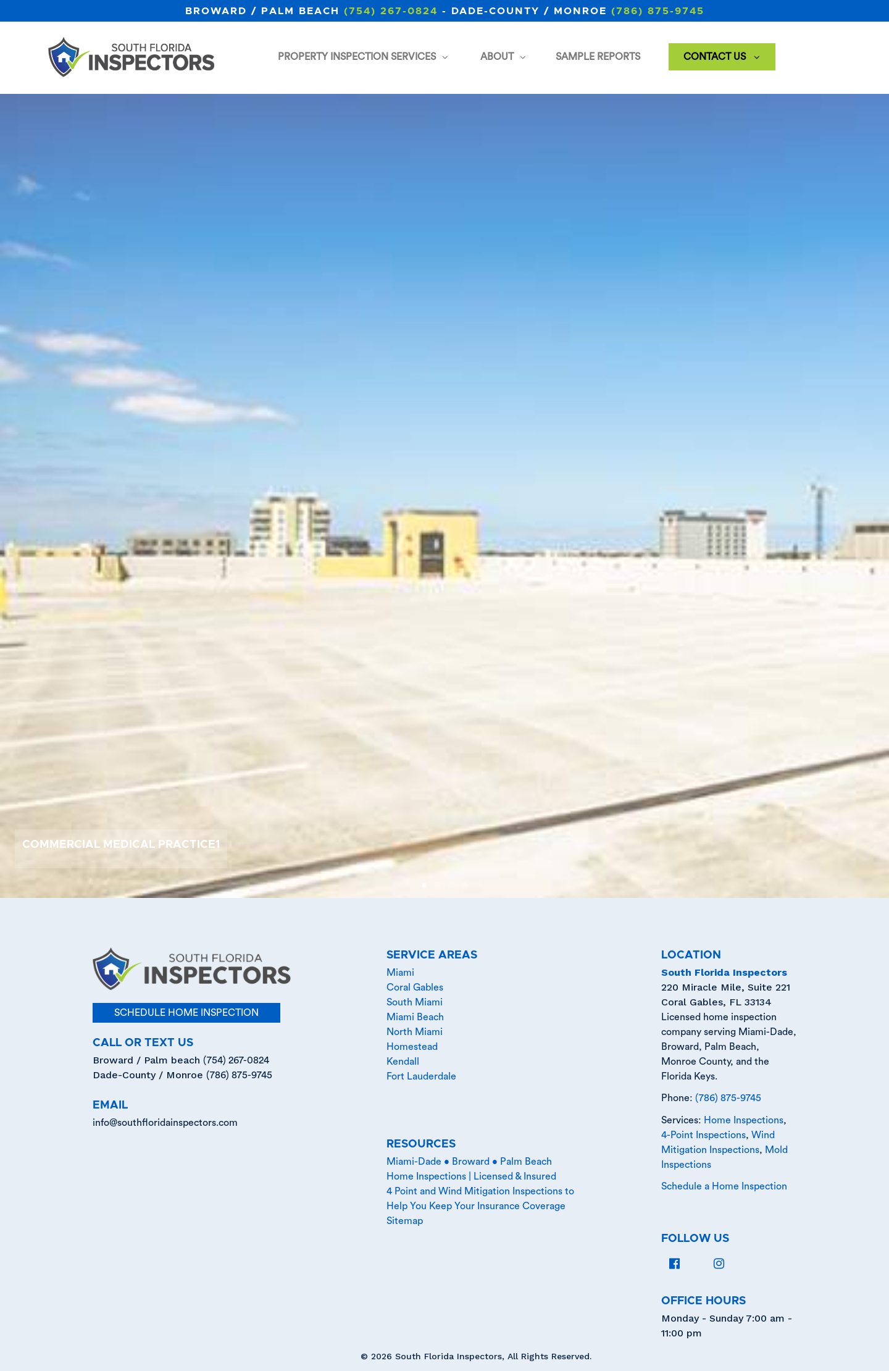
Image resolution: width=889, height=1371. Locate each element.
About (503, 58)
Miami (400, 973)
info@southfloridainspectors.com (165, 1123)
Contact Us (721, 58)
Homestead (412, 1047)
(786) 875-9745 (657, 11)
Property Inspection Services (363, 58)
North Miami (414, 1032)
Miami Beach (415, 1017)
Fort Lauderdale (421, 1076)
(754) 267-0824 (391, 11)
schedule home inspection (186, 1013)
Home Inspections (743, 1120)
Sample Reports (598, 57)
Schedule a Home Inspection (724, 1186)
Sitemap (404, 1221)
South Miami (414, 1002)
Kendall (402, 1062)
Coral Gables (414, 987)
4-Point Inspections (703, 1135)
